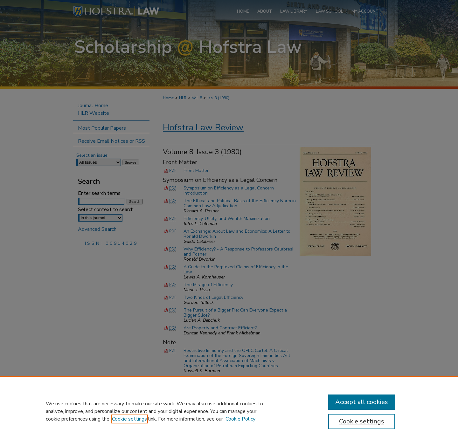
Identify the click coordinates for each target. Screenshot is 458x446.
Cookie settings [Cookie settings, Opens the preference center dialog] (361, 421)
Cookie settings (129, 418)
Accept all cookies (361, 402)
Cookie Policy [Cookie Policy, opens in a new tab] (240, 418)
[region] (229, 411)
